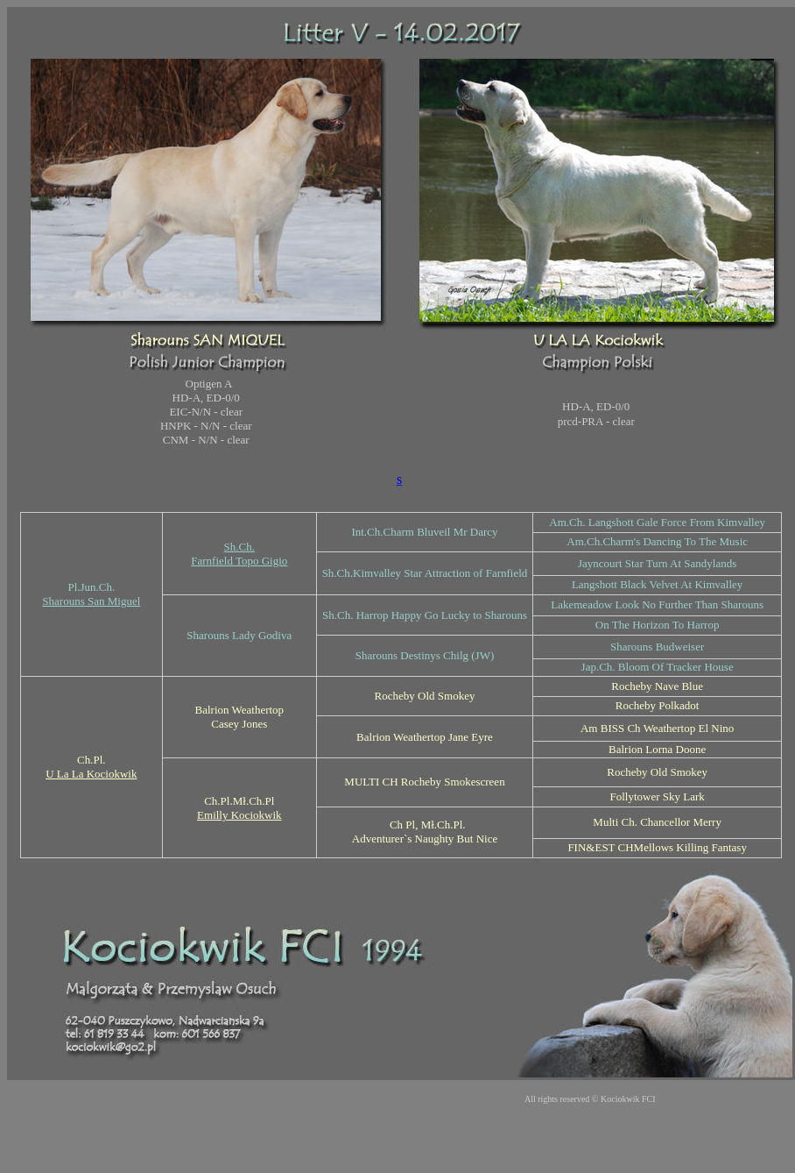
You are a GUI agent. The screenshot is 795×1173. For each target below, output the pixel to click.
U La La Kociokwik (91, 773)
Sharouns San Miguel (91, 601)
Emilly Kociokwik (239, 814)
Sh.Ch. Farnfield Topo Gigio (239, 553)
